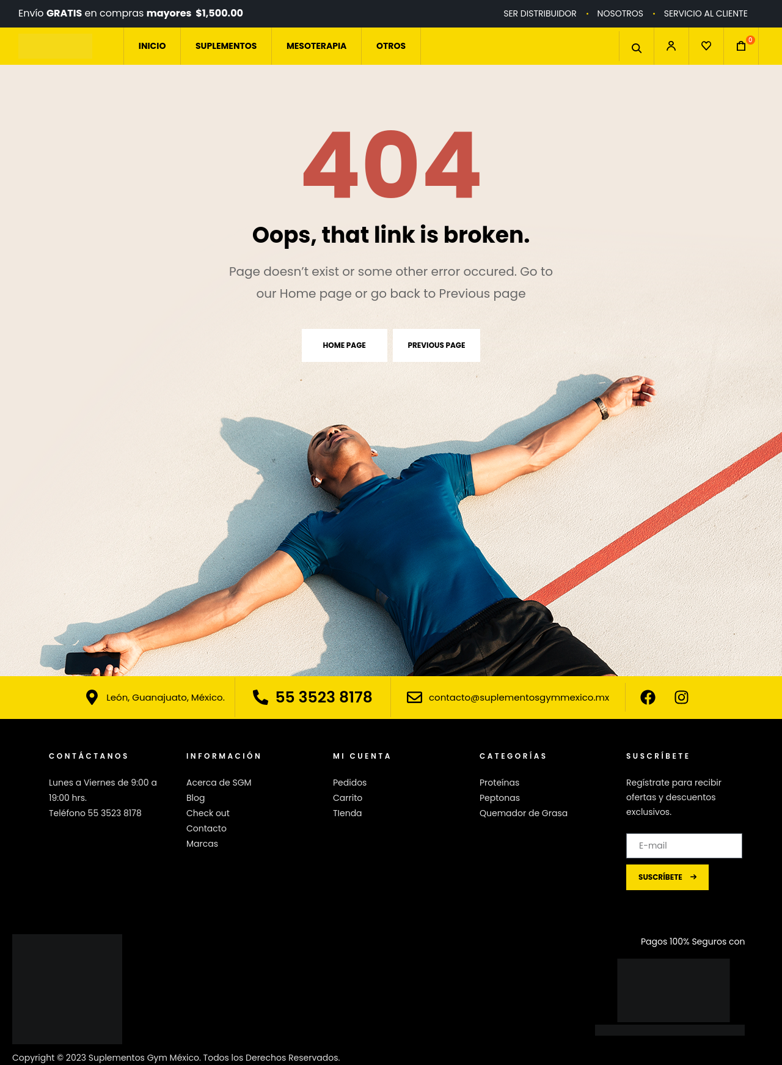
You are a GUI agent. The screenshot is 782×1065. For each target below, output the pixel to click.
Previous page (437, 345)
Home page (344, 345)
